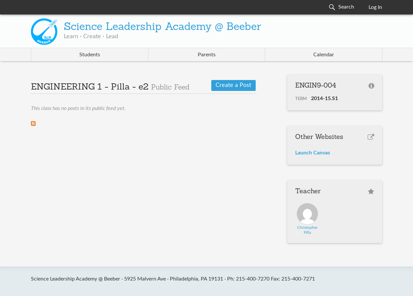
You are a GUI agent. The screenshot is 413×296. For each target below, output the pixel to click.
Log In (375, 7)
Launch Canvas (312, 152)
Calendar (323, 54)
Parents (207, 54)
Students (89, 54)
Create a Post (233, 85)
